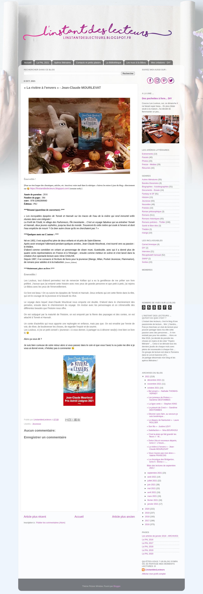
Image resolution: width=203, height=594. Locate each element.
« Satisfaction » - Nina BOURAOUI (162, 430)
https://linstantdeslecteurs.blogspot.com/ (49, 188)
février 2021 (153, 500)
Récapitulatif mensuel (151, 255)
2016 (147, 524)
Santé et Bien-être (150, 226)
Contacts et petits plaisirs (88, 62)
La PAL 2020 (147, 554)
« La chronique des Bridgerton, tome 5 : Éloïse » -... (160, 460)
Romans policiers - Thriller (153, 222)
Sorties (145, 262)
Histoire (145, 197)
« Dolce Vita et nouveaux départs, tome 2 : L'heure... (162, 441)
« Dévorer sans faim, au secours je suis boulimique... (162, 415)
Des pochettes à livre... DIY (157, 98)
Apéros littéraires (62, 62)
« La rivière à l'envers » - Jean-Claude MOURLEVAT (160, 448)
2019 (147, 513)
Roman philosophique (151, 211)
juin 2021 (151, 485)
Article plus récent (35, 516)
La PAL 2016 (147, 540)
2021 (147, 376)
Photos (145, 161)
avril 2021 (152, 492)
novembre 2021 (154, 384)
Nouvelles (146, 204)
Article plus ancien (123, 516)
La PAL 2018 (147, 547)
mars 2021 (152, 496)
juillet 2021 (152, 481)
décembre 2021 (154, 380)
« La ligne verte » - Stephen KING (162, 404)
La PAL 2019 (147, 550)
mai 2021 (151, 488)
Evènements (147, 154)
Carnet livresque (149, 244)
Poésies (145, 208)
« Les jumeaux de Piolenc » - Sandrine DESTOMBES (160, 398)
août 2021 (152, 477)
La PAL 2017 (147, 543)
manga (145, 233)
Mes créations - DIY (160, 62)
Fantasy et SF (148, 194)
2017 (147, 521)
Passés (145, 157)
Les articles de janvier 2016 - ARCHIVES (160, 536)
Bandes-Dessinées (150, 183)
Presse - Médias (149, 164)
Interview (146, 251)
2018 (147, 517)
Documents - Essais (151, 190)
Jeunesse (36, 424)
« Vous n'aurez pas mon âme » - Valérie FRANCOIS (161, 454)
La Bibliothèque (113, 62)
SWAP (145, 259)
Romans (145, 215)
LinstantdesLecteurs (155, 570)
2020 (147, 509)
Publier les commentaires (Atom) (50, 523)
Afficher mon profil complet (154, 574)
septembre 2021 (155, 473)
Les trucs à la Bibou (136, 62)
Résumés (146, 168)
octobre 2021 (153, 388)
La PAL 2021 (42, 62)
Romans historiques (151, 219)
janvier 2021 (153, 504)
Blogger (117, 586)
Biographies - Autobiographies (155, 187)
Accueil (27, 62)
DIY (143, 248)
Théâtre (145, 229)
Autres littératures (150, 179)
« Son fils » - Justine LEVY (158, 426)
